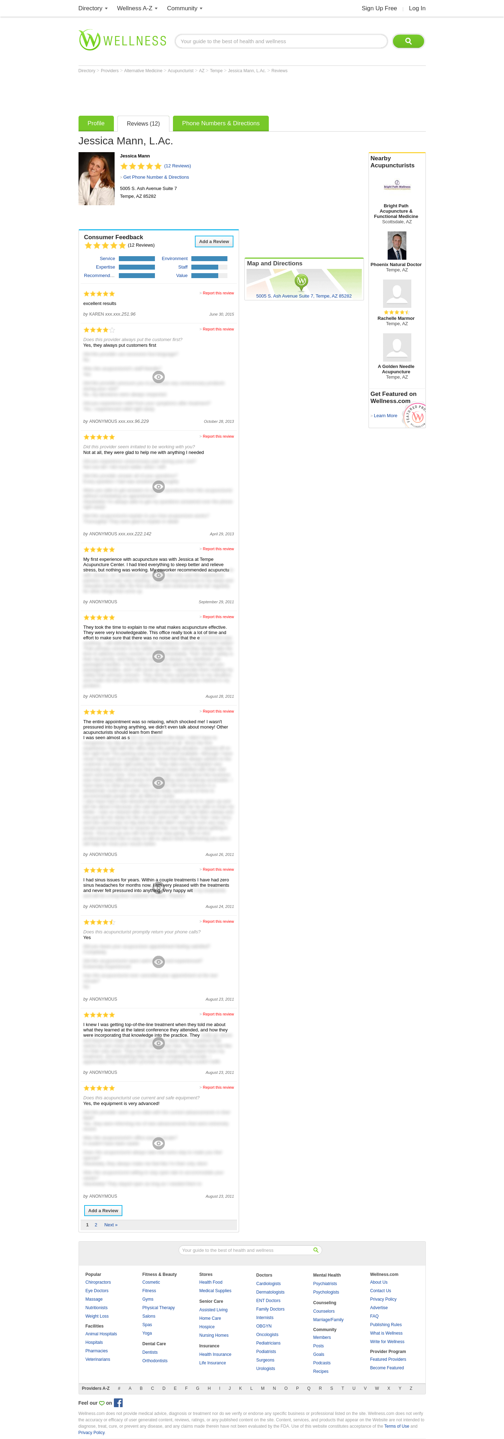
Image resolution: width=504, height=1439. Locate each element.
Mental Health (327, 1275)
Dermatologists (270, 1292)
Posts (318, 1345)
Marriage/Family (328, 1319)
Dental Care (154, 1343)
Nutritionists (97, 1307)
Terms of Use (396, 1426)
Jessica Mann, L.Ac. (247, 70)
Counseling (324, 1302)
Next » (111, 1224)
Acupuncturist (181, 70)
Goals (318, 1354)
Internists (265, 1317)
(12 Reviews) (177, 165)
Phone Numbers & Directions (221, 123)
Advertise (379, 1307)
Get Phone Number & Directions (156, 177)
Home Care (210, 1318)
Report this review (218, 293)
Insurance (209, 1345)
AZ (202, 70)
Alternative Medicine (143, 70)
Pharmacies (97, 1350)
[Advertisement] (207, 93)
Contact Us (380, 1290)
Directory (91, 8)
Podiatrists (266, 1351)
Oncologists (267, 1334)
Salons (149, 1316)
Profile (96, 123)
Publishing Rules (386, 1324)
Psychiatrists (325, 1283)
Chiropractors (98, 1282)
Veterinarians (98, 1359)
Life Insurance (212, 1362)
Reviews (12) (143, 124)
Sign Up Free (379, 8)
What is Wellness (386, 1333)
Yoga (147, 1333)
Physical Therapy (159, 1307)
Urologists (265, 1368)
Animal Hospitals (101, 1333)
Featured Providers (388, 1359)
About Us (379, 1282)
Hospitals (94, 1342)
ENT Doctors (268, 1300)
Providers (110, 70)
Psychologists (326, 1292)
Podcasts (322, 1362)
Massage (94, 1299)
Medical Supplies (215, 1290)
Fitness (149, 1290)
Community (182, 8)
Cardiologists (268, 1283)
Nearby (397, 162)
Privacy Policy (383, 1299)
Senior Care (211, 1301)
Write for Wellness (387, 1341)
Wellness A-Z (134, 8)
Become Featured (387, 1367)
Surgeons (265, 1360)
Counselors (324, 1311)
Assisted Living (213, 1309)
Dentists (150, 1352)
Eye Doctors (97, 1290)
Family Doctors (270, 1309)
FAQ (374, 1316)
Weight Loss (97, 1316)
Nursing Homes (214, 1335)
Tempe (217, 70)
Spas (147, 1324)
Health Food (210, 1282)
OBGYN (264, 1326)
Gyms (148, 1299)
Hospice (207, 1326)
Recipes (321, 1371)
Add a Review (214, 241)
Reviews (280, 70)
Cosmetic (151, 1282)
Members (322, 1337)
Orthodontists (155, 1360)
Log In (417, 8)
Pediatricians (268, 1343)
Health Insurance (215, 1354)
